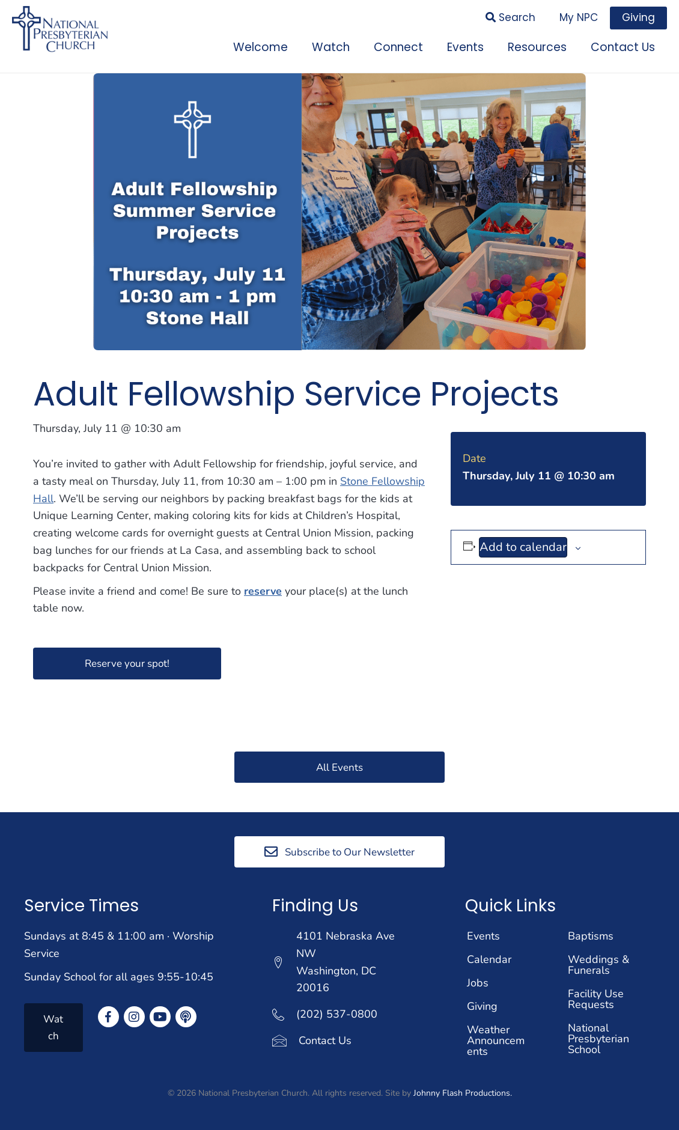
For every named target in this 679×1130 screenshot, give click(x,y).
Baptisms (591, 936)
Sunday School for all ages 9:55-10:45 (118, 977)
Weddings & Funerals (598, 964)
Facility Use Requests (596, 999)
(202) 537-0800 (336, 1014)
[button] (127, 663)
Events (483, 936)
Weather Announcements (496, 1040)
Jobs (478, 983)
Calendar (489, 959)
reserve (263, 591)
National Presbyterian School (598, 1039)
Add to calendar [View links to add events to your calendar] (523, 547)
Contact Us (325, 1040)
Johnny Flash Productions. (462, 1093)
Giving (482, 1006)
